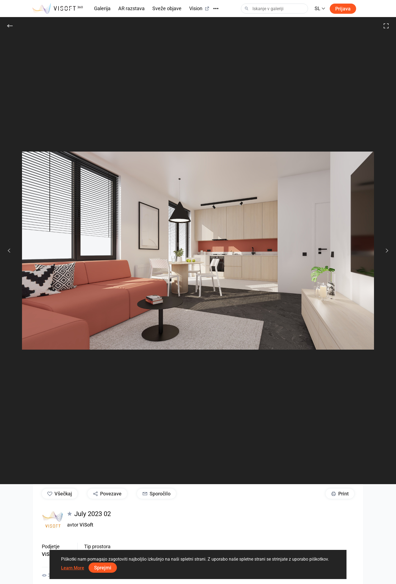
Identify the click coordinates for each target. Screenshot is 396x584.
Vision (199, 8)
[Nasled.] (383, 250)
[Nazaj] (10, 26)
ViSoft (86, 525)
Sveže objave (167, 8)
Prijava (343, 9)
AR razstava (131, 8)
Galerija (102, 8)
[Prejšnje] (9, 250)
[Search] (274, 8)
